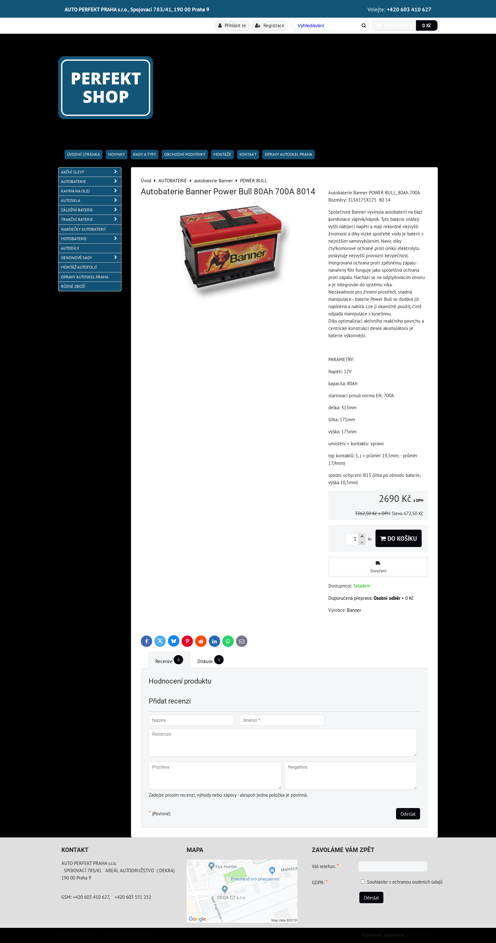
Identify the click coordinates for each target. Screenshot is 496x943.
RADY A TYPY (144, 154)
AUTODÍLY (70, 248)
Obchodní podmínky (184, 154)
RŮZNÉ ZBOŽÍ (73, 286)
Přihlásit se (232, 25)
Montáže (222, 154)
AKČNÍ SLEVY (91, 172)
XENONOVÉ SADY (91, 257)
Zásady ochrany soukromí (127, 934)
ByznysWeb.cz (420, 935)
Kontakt (248, 154)
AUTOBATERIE (91, 181)
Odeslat (408, 814)
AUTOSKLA (91, 200)
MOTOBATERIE (91, 238)
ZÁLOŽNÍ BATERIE (91, 210)
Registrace (269, 25)
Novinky (116, 154)
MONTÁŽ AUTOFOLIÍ (79, 267)
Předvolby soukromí (77, 934)
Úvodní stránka (83, 154)
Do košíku (398, 538)
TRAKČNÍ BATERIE (91, 219)
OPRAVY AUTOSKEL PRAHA (288, 154)
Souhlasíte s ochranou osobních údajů (405, 882)
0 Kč (426, 25)
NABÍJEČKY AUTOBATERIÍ (83, 229)
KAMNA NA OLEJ (91, 191)
